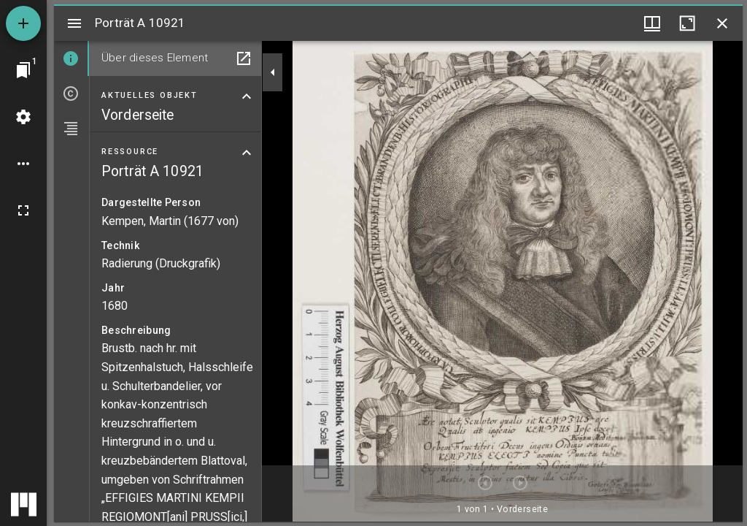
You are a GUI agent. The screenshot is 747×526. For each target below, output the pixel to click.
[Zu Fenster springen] (23, 70)
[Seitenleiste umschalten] (74, 23)
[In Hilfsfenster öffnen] (243, 58)
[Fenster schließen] (722, 23)
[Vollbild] (23, 210)
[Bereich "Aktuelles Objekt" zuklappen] (246, 96)
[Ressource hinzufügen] (23, 23)
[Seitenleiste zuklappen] (273, 72)
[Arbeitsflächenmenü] (23, 116)
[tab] (71, 58)
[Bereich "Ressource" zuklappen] (246, 152)
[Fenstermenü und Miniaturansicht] (652, 23)
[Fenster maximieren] (687, 23)
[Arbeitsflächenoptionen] (23, 163)
